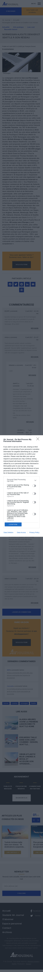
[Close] (38, 439)
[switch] (34, 486)
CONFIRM (13, 524)
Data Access (21, 532)
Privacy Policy (34, 532)
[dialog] (21, 486)
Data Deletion (8, 532)
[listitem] (21, 480)
